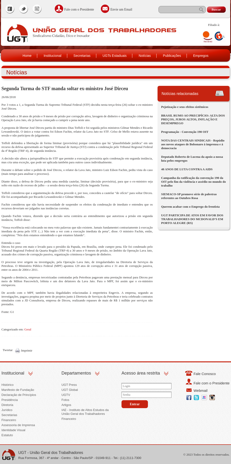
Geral (27, 329)
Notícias (145, 56)
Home (27, 56)
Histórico (7, 385)
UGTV (65, 395)
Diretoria (7, 405)
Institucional (52, 56)
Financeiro (8, 420)
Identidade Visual (13, 430)
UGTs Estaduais (115, 56)
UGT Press (69, 385)
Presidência (9, 400)
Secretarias (82, 56)
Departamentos (76, 373)
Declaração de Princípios (18, 395)
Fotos (65, 400)
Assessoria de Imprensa (18, 425)
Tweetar (8, 350)
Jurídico (6, 410)
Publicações (172, 56)
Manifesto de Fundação (17, 390)
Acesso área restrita (141, 373)
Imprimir (26, 350)
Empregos (200, 56)
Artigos (66, 405)
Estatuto (7, 435)
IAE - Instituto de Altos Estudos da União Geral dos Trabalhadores (85, 412)
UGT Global (69, 390)
